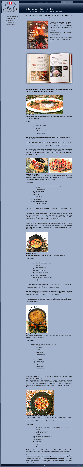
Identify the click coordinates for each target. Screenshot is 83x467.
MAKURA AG (26, 465)
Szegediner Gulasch (11, 22)
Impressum (79, 465)
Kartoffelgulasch (10, 20)
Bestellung (77, 2)
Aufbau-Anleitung (55, 2)
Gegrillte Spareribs (10, 18)
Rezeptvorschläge (67, 2)
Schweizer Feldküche (43, 2)
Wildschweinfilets (10, 24)
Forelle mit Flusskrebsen (12, 16)
